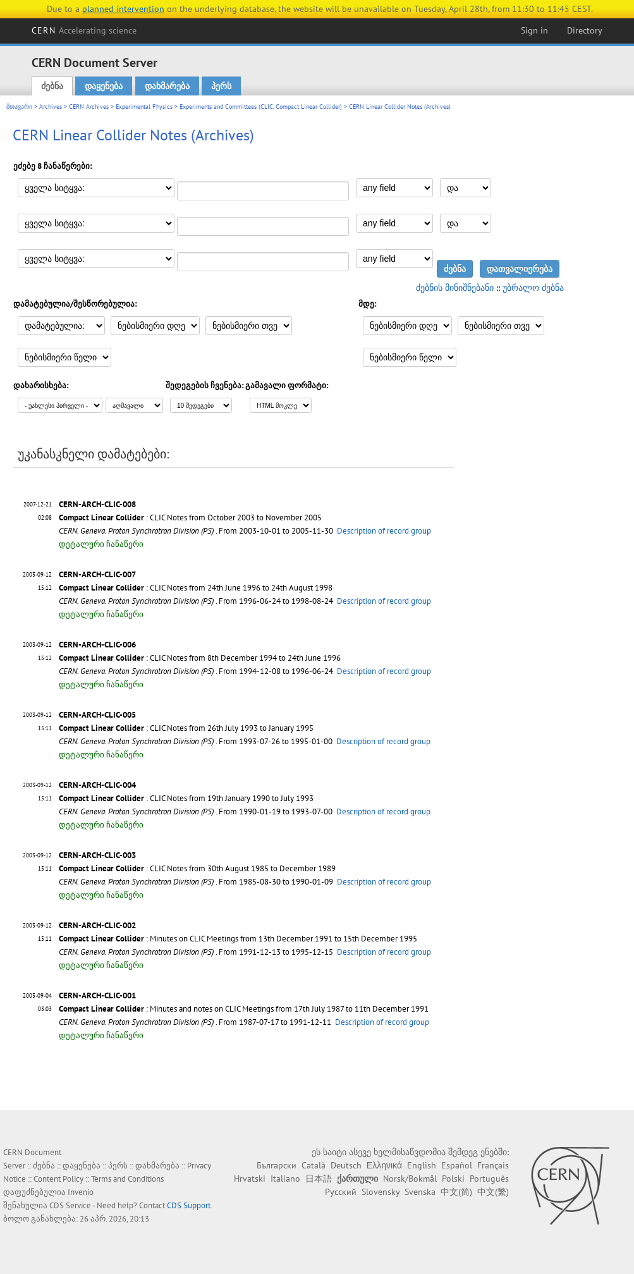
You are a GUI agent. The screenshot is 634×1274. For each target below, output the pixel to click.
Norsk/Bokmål (410, 1178)
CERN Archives (89, 106)
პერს (221, 86)
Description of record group (384, 530)
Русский (341, 1191)
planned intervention (123, 9)
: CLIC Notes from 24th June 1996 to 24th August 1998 (195, 587)
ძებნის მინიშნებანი (455, 287)
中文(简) (456, 1191)
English (421, 1165)
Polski (453, 1178)
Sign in (534, 30)
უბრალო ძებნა (533, 287)
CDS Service (70, 1205)
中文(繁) (493, 1191)
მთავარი (19, 106)
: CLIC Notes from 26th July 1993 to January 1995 (186, 728)
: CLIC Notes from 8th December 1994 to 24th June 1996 (200, 657)
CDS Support (188, 1205)
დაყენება (104, 86)
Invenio (81, 1192)
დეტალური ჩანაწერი (101, 544)
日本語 (318, 1178)
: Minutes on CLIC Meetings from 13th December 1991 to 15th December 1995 (238, 938)
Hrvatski (249, 1178)
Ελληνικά (384, 1165)
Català (314, 1165)
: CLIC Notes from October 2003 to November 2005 (190, 517)
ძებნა (52, 86)
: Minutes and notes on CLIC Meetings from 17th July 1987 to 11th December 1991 (244, 1008)
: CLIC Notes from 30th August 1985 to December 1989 (197, 868)
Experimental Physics (144, 106)
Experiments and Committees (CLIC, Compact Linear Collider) (261, 106)
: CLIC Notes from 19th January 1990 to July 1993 (186, 798)
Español (456, 1165)
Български (276, 1165)
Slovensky (380, 1191)
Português (489, 1178)
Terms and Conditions (127, 1178)
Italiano (285, 1178)
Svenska (420, 1191)
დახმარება (167, 86)
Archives (50, 106)
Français (493, 1165)
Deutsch (346, 1165)
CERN (84, 30)
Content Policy (58, 1178)
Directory (584, 30)
